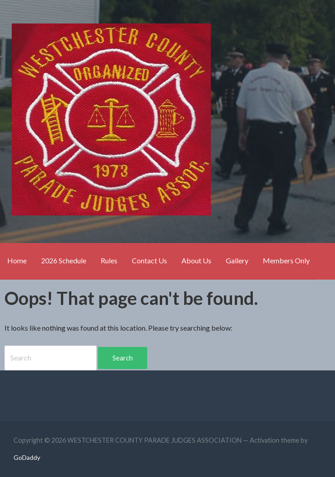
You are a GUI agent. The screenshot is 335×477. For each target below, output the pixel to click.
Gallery (237, 260)
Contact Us (149, 260)
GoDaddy (27, 457)
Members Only (286, 260)
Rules (109, 260)
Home (17, 260)
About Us (196, 260)
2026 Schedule (63, 260)
